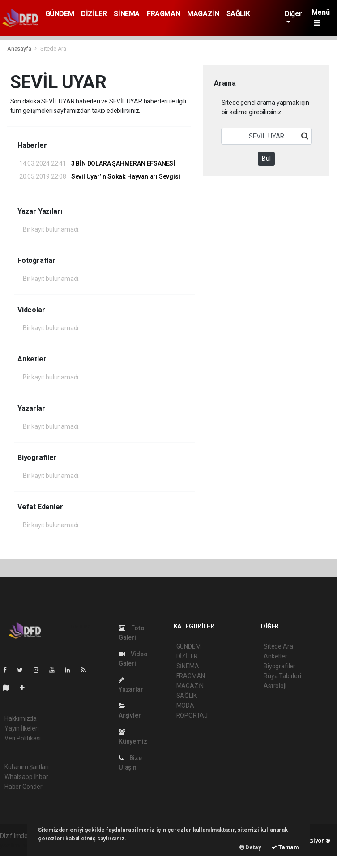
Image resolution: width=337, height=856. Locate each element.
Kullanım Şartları (26, 766)
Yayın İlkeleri (21, 728)
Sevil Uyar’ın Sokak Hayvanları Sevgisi (99, 176)
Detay (250, 847)
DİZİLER (94, 13)
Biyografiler (279, 666)
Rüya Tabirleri (282, 676)
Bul (266, 158)
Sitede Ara (53, 48)
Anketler (275, 656)
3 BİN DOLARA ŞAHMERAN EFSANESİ (97, 163)
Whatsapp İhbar (26, 776)
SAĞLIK (238, 13)
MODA (185, 705)
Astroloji (275, 685)
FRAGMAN (163, 13)
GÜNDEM (59, 13)
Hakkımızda (20, 718)
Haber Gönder (23, 786)
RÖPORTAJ (192, 715)
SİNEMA (127, 13)
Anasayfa (19, 48)
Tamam (285, 847)
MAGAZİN (203, 13)
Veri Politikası (22, 738)
